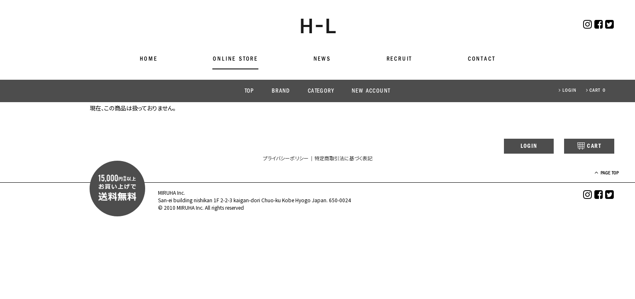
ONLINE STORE (235, 59)
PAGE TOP (601, 174)
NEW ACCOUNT (371, 91)
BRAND (281, 91)
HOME (149, 59)
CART (583, 146)
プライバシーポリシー (286, 158)
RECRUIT (400, 59)
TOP (249, 91)
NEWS (322, 59)
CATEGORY (321, 91)
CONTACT (482, 59)
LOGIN (568, 90)
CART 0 (596, 90)
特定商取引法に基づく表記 (343, 158)
